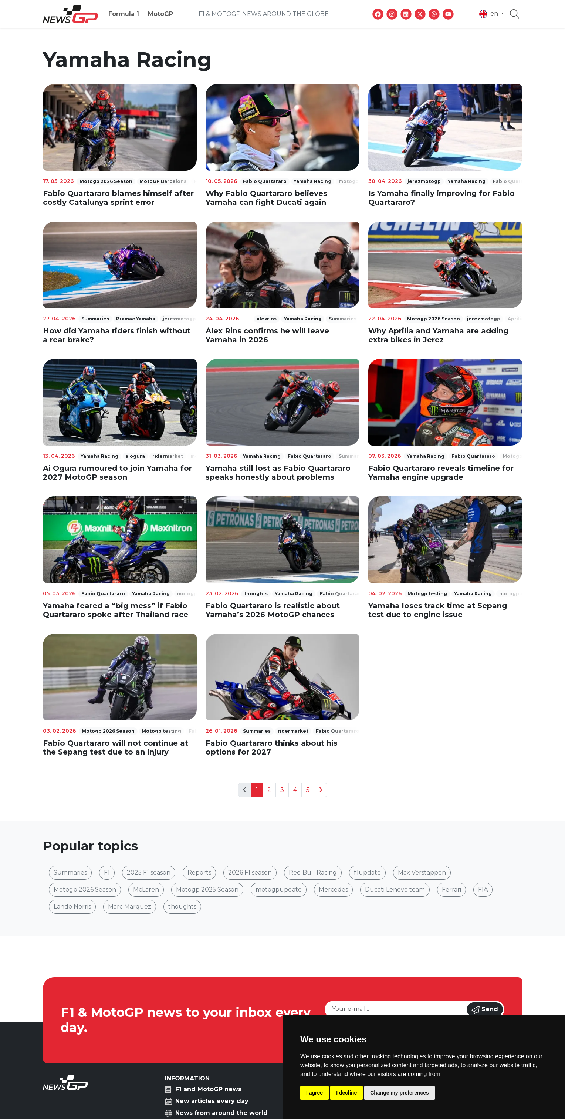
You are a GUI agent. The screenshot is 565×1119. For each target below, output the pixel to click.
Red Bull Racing (313, 872)
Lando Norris (72, 906)
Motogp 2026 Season (85, 889)
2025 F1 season (148, 872)
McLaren (146, 889)
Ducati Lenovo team (395, 889)
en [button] (489, 14)
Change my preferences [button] (399, 1093)
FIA (483, 889)
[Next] (320, 790)
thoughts (182, 906)
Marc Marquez (129, 906)
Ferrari (451, 889)
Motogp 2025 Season (207, 889)
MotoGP (160, 13)
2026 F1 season (250, 872)
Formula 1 (123, 13)
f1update (367, 872)
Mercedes (333, 889)
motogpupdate (279, 889)
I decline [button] (346, 1093)
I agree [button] (314, 1093)
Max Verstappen (422, 872)
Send (484, 1010)
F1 (107, 872)
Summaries (70, 872)
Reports (199, 872)
